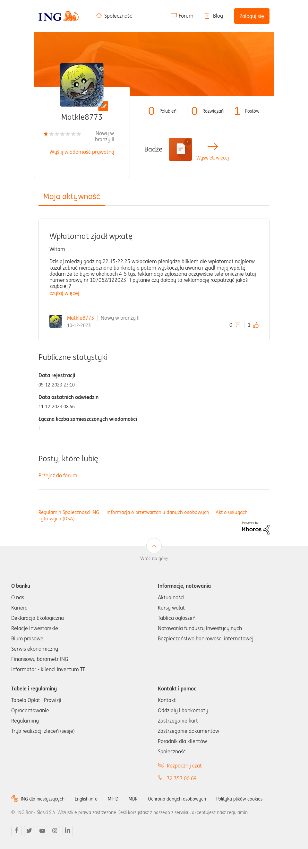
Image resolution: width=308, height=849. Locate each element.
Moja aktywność (71, 196)
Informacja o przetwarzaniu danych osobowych (158, 512)
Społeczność (118, 16)
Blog (218, 16)
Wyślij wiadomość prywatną (81, 152)
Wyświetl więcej (212, 158)
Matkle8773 (80, 318)
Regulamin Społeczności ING (68, 512)
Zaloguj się (252, 16)
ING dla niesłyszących (42, 799)
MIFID (113, 799)
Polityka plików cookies (239, 799)
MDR (133, 799)
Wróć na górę (154, 558)
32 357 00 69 (182, 778)
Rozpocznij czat (184, 765)
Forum (186, 16)
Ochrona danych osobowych (177, 799)
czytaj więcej (64, 293)
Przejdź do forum (57, 475)
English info (86, 799)
